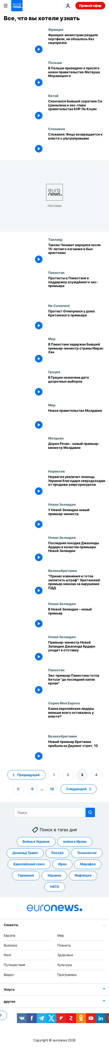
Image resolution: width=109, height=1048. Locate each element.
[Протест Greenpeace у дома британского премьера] (76, 320)
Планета (64, 945)
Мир (51, 339)
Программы (67, 975)
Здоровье (65, 955)
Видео (9, 975)
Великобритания (62, 570)
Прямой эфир (90, 6)
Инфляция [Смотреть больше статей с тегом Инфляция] (83, 875)
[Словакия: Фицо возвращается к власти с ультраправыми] (76, 143)
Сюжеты (11, 925)
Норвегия (56, 471)
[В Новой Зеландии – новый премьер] (76, 618)
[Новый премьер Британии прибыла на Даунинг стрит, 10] (76, 751)
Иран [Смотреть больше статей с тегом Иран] (62, 864)
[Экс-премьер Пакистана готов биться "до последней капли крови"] (76, 684)
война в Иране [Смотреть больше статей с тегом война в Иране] (74, 841)
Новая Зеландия (62, 504)
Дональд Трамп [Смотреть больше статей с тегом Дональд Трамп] (25, 853)
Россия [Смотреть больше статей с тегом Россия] (57, 853)
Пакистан (56, 272)
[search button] (90, 812)
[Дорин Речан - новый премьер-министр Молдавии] (76, 453)
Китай (53, 95)
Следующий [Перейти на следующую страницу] (76, 789)
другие (9, 1001)
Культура (64, 965)
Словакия (56, 129)
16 (52, 789)
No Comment (59, 305)
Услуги (9, 989)
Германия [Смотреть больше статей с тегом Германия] (26, 875)
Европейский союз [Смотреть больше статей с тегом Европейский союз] (29, 864)
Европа (9, 935)
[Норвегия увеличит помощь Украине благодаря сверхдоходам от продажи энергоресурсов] (76, 486)
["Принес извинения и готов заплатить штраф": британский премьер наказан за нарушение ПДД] (76, 585)
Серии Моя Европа (64, 703)
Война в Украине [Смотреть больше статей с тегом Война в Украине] (36, 841)
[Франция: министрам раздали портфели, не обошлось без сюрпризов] (76, 44)
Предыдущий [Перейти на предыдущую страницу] (28, 774)
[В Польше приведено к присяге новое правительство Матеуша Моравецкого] (76, 77)
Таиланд (55, 239)
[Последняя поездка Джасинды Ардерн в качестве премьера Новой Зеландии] (76, 552)
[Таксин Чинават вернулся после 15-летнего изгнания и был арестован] (76, 254)
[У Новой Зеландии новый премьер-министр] (76, 519)
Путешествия (14, 965)
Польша (55, 62)
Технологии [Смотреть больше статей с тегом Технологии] (87, 853)
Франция (55, 29)
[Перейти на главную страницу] (17, 5)
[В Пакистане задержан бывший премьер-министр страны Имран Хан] (76, 353)
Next (7, 955)
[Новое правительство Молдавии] (76, 420)
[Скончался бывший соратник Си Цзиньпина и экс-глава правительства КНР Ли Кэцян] (76, 110)
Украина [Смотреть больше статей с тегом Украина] (54, 875)
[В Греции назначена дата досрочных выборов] (76, 386)
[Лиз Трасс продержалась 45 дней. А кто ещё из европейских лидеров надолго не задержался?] (76, 718)
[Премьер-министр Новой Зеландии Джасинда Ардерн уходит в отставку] (76, 651)
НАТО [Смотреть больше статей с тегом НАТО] (54, 887)
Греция (54, 372)
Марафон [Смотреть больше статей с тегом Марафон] (88, 864)
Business (10, 945)
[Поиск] (54, 812)
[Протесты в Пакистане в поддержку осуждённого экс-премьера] (76, 287)
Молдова (56, 438)
